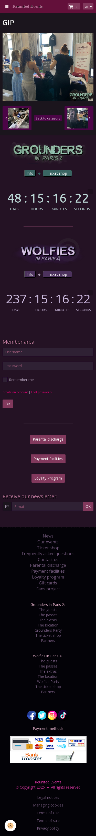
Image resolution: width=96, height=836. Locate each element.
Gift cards (48, 583)
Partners (48, 640)
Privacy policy (48, 828)
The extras (48, 620)
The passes (48, 614)
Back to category (48, 118)
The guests (48, 609)
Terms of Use (48, 812)
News (48, 536)
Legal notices (48, 797)
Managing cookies (48, 805)
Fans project (48, 589)
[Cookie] (10, 825)
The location (48, 625)
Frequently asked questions (48, 553)
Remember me (18, 379)
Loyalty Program (48, 478)
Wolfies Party (48, 681)
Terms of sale (48, 820)
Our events (48, 542)
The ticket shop (48, 635)
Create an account (15, 392)
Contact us (48, 559)
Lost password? (41, 392)
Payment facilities (48, 458)
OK (7, 403)
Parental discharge (48, 439)
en (86, 6)
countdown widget (48, 199)
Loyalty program (48, 577)
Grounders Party (48, 630)
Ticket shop (48, 548)
